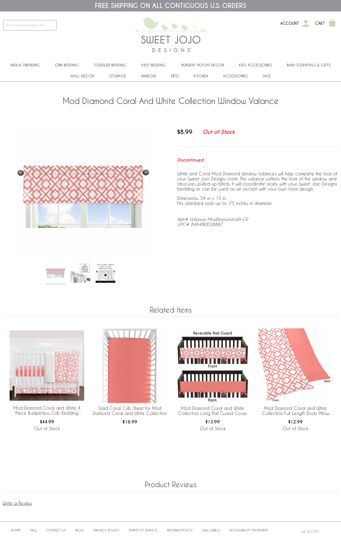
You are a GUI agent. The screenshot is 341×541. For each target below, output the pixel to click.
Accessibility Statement (249, 530)
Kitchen (201, 76)
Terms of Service (143, 530)
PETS (175, 76)
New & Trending (25, 65)
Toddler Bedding (110, 65)
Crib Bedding (67, 65)
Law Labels (211, 530)
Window (148, 76)
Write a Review (17, 503)
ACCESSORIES (235, 76)
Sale (266, 76)
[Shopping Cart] (332, 23)
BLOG (79, 530)
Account (289, 23)
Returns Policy (180, 530)
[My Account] (306, 23)
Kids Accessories (255, 65)
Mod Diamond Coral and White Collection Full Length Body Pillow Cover (295, 411)
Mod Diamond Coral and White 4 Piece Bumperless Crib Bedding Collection (46, 410)
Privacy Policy (106, 530)
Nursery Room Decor (202, 65)
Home (16, 530)
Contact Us (56, 530)
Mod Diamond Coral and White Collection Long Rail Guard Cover (212, 411)
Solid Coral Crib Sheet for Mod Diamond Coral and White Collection (130, 411)
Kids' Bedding (153, 65)
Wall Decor (82, 76)
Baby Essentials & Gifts (309, 65)
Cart (320, 23)
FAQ (33, 530)
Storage (117, 76)
